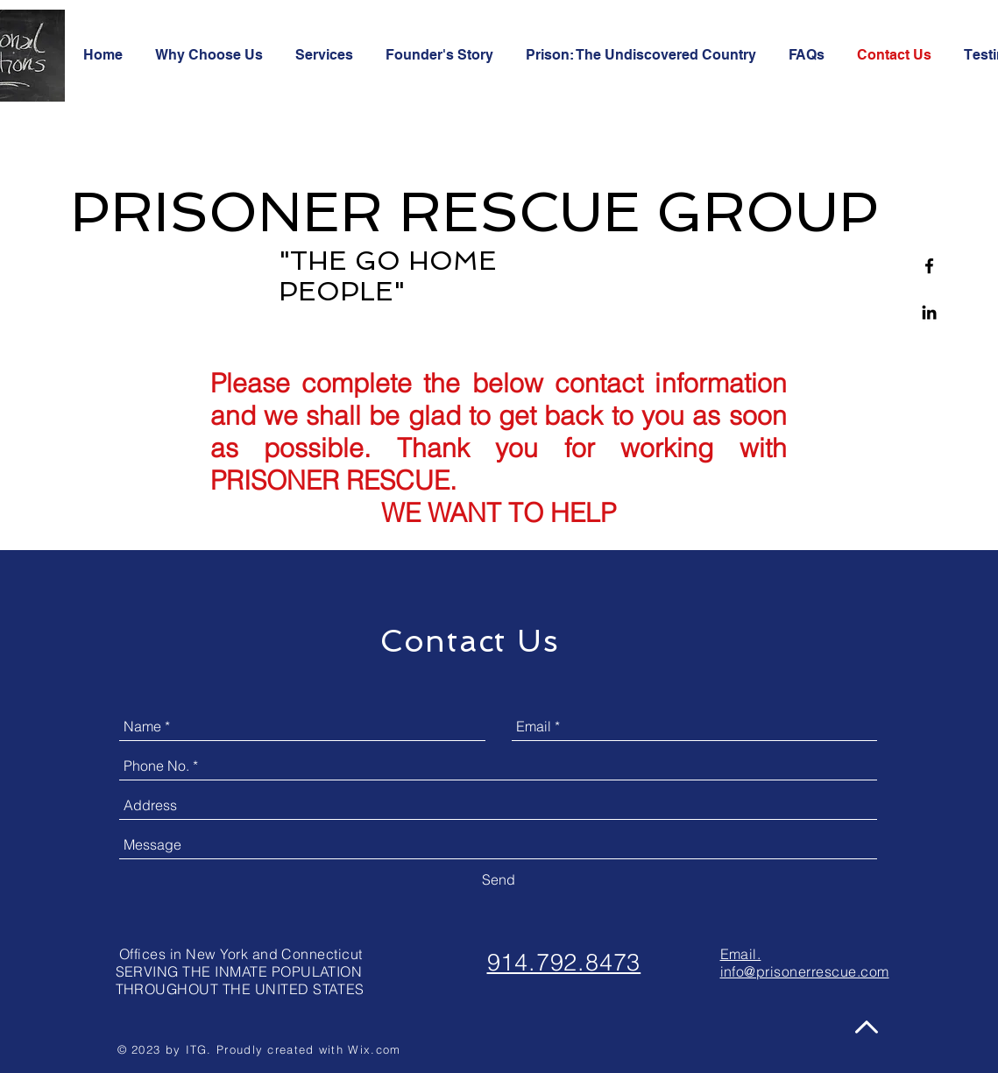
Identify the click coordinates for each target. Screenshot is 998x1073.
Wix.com (374, 1049)
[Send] (498, 879)
